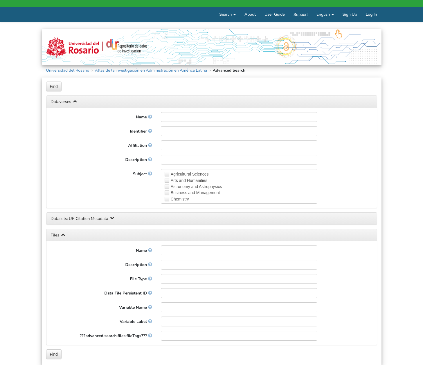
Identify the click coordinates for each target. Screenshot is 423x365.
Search (227, 14)
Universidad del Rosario (67, 70)
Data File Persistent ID (128, 293)
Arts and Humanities (189, 180)
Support (301, 14)
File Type (141, 279)
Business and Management (195, 192)
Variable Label (136, 321)
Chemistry (180, 199)
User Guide (274, 14)
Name (144, 117)
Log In (371, 14)
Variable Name (135, 307)
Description (138, 159)
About (250, 14)
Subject (142, 174)
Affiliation (140, 145)
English (325, 14)
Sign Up (350, 14)
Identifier (141, 131)
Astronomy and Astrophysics (196, 186)
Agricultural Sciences (190, 174)
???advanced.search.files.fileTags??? (116, 336)
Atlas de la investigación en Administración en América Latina (151, 70)
